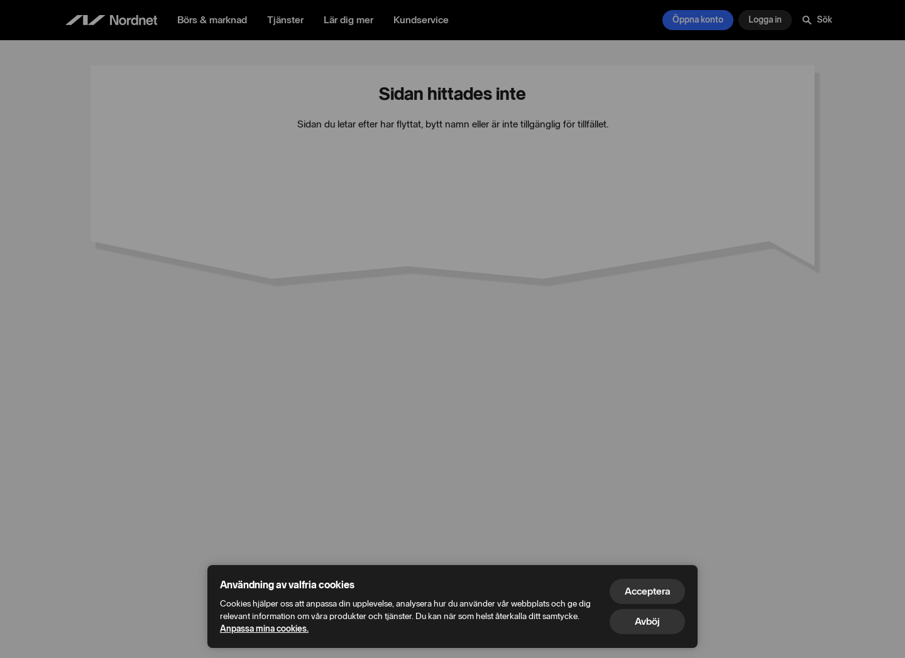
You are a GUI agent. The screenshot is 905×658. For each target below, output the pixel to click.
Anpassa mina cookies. (264, 628)
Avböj (647, 621)
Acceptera (647, 591)
